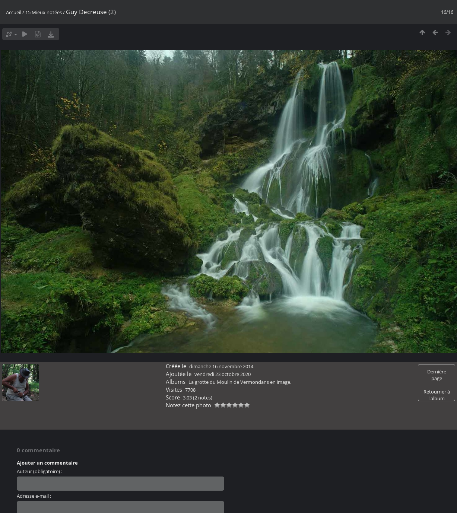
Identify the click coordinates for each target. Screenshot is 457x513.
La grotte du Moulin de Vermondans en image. (239, 382)
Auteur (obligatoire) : (39, 471)
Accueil (13, 12)
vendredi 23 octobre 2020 (222, 374)
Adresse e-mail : (34, 496)
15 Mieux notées (43, 12)
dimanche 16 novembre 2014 (221, 366)
